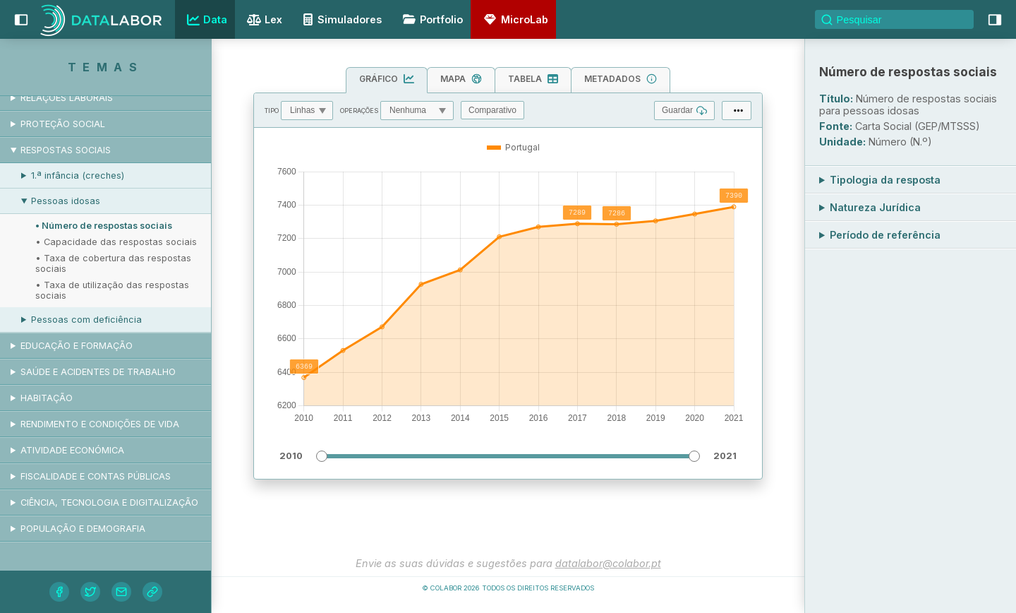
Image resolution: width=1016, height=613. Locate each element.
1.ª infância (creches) (77, 175)
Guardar (684, 110)
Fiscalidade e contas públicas (95, 476)
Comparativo (492, 110)
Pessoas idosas (65, 201)
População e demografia (82, 528)
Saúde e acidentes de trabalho (98, 372)
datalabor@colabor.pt (608, 563)
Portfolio (430, 19)
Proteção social (62, 124)
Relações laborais (66, 98)
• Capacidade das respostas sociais (116, 242)
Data (205, 19)
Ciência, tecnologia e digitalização (109, 502)
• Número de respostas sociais (103, 225)
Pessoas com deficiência (86, 319)
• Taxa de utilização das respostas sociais (112, 290)
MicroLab (513, 19)
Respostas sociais (65, 150)
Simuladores (340, 19)
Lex (262, 20)
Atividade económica (72, 450)
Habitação (46, 398)
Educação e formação (76, 345)
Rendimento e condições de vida (99, 424)
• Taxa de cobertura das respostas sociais (113, 263)
